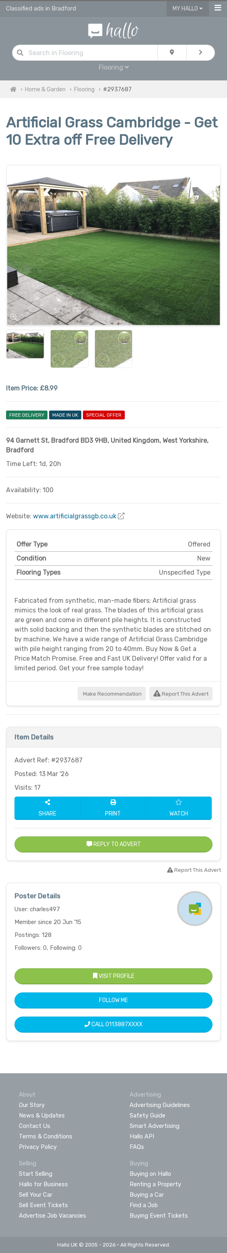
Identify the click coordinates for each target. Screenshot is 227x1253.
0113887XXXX (123, 1024)
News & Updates (42, 1115)
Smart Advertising (155, 1126)
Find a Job (144, 1205)
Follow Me (113, 1000)
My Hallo (188, 8)
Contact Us (34, 1126)
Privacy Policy (38, 1146)
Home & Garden (45, 89)
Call (113, 1024)
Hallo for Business (43, 1184)
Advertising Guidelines (160, 1105)
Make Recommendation (112, 694)
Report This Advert (180, 694)
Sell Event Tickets (43, 1205)
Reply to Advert (114, 844)
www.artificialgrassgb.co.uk (74, 516)
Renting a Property (155, 1184)
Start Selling (35, 1173)
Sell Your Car (35, 1194)
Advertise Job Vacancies (52, 1215)
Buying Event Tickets (159, 1215)
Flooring (114, 67)
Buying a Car (147, 1194)
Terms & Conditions (45, 1136)
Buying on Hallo (150, 1173)
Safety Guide (147, 1115)
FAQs (137, 1146)
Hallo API (142, 1136)
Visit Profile (113, 976)
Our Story (32, 1105)
